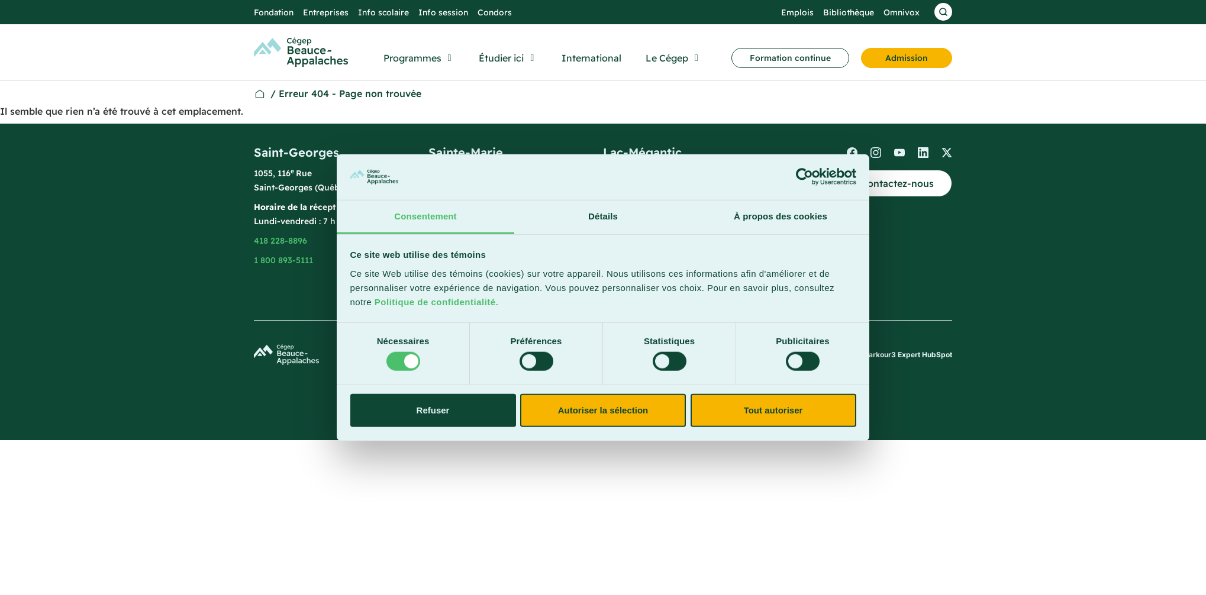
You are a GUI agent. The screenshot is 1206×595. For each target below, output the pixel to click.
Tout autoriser (773, 410)
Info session (443, 12)
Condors (495, 12)
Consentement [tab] (425, 216)
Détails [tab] (603, 216)
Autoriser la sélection (603, 410)
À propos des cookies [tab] (780, 216)
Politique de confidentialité (435, 302)
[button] (419, 58)
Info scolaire (383, 12)
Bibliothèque (848, 12)
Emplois (797, 12)
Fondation (274, 12)
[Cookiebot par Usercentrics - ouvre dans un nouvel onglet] (804, 177)
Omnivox (901, 12)
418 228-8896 (280, 240)
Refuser (433, 410)
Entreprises (326, 12)
